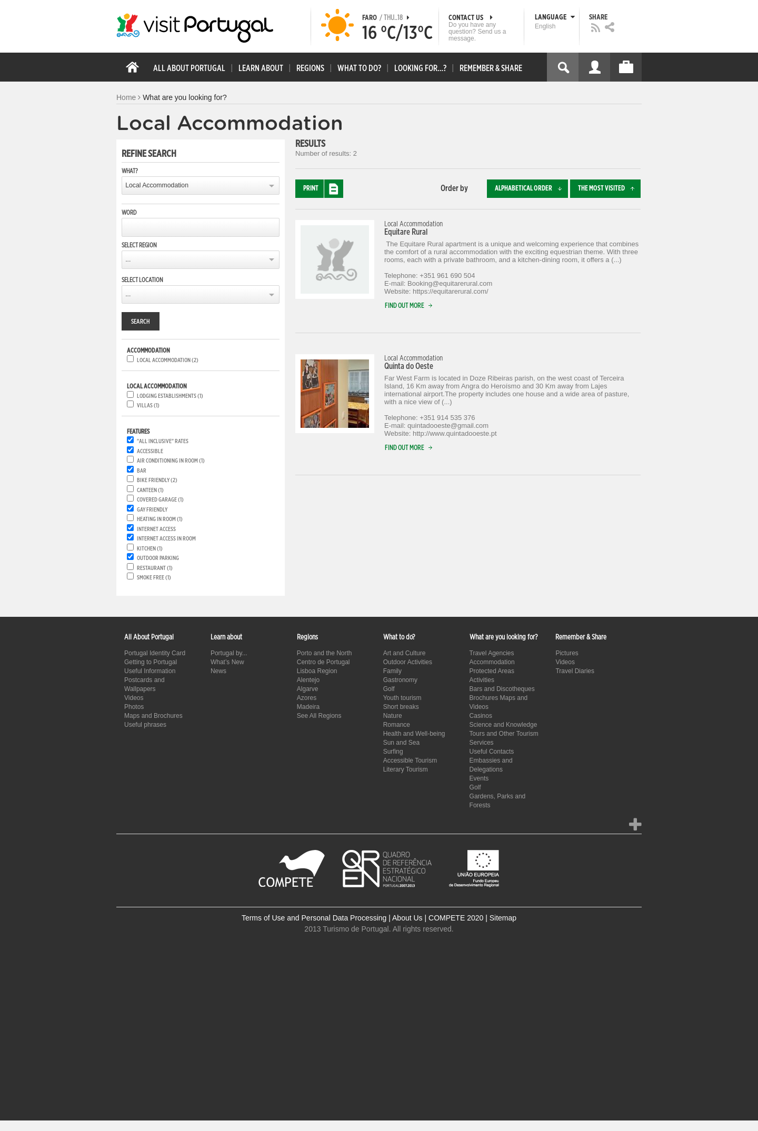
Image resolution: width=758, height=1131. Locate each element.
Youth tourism (402, 698)
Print (323, 188)
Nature (392, 715)
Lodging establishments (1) (170, 396)
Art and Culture (404, 653)
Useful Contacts (492, 751)
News (218, 671)
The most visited (609, 188)
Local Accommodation (156, 185)
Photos (134, 706)
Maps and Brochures (153, 715)
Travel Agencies (492, 653)
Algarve (307, 689)
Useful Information (149, 671)
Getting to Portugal (150, 662)
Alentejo (308, 680)
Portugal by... (229, 653)
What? (130, 171)
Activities (482, 680)
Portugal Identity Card (154, 653)
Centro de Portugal (323, 662)
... (128, 259)
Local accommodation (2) (167, 360)
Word (129, 212)
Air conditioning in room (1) (171, 461)
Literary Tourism (405, 769)
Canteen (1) (150, 490)
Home (126, 97)
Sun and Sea (401, 742)
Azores (306, 698)
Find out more (411, 306)
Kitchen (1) (150, 549)
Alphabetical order (531, 188)
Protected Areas (492, 671)
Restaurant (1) (155, 568)
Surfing (393, 751)
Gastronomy (400, 680)
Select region (139, 245)
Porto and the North (324, 653)
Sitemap (503, 918)
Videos (133, 698)
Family (392, 671)
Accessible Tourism (410, 760)
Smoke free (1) (154, 577)
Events (479, 778)
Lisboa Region (317, 671)
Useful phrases (145, 724)
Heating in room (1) (160, 519)
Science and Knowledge (503, 724)
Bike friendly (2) (157, 480)
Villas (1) (148, 405)
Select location (142, 280)
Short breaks (401, 706)
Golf (389, 689)
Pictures (566, 653)
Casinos (481, 715)
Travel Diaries (574, 671)
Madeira (308, 706)
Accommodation (492, 662)
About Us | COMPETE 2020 (437, 918)
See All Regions (319, 715)
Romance (396, 724)
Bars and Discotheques (502, 689)
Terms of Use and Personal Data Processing (314, 918)
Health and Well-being (414, 733)
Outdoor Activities (407, 662)
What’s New (227, 662)
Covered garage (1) (160, 500)
